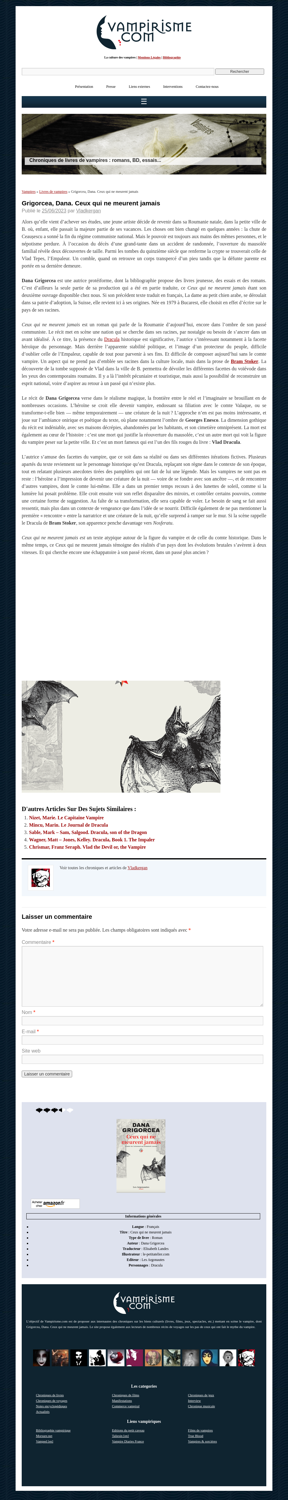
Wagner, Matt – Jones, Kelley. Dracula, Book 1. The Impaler (92, 839)
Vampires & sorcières (202, 1441)
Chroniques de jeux (201, 1395)
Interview (194, 1400)
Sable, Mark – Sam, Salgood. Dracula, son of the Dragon (88, 832)
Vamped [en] (45, 1441)
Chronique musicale (201, 1406)
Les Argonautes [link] (153, 1260)
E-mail (30, 1031)
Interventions (173, 86)
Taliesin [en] (120, 1436)
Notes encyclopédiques (51, 1406)
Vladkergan (88, 210)
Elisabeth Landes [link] (155, 1249)
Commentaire (38, 942)
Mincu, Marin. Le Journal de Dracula (68, 825)
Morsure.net (44, 1436)
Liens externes (139, 86)
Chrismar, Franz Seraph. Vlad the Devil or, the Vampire (87, 847)
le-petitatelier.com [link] (156, 1254)
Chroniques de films (125, 1395)
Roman (157, 1238)
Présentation (84, 86)
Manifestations (122, 1400)
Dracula (112, 339)
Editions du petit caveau (128, 1430)
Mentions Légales (149, 57)
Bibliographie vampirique (53, 1430)
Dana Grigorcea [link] (152, 1243)
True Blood (195, 1436)
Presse (111, 86)
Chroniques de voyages (52, 1400)
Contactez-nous (207, 86)
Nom (28, 1012)
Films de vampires (200, 1430)
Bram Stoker (244, 361)
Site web (31, 1050)
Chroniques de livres (50, 1395)
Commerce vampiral (125, 1406)
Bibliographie (172, 57)
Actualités (43, 1411)
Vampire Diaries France (128, 1441)
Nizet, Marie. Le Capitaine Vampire (66, 817)
